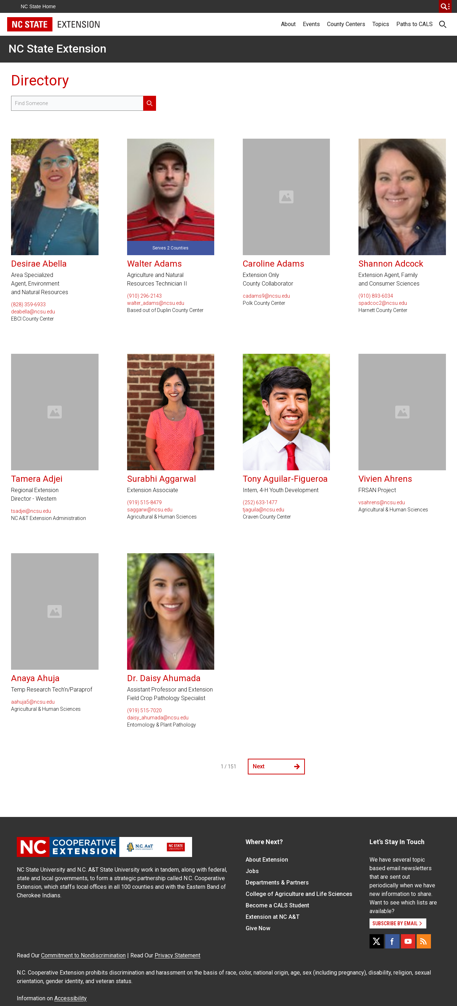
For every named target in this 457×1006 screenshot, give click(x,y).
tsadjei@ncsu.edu (31, 511)
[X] (377, 941)
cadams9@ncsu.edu (266, 296)
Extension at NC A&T (273, 916)
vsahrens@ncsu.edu (381, 502)
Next (276, 766)
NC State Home (38, 6)
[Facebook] (392, 941)
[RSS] (424, 941)
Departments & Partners (277, 882)
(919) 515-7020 (144, 710)
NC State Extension (57, 48)
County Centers (346, 24)
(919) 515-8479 (144, 502)
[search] (445, 6)
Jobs (252, 871)
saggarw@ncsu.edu (149, 509)
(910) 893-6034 (375, 296)
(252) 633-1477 (260, 502)
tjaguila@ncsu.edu (263, 509)
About (288, 24)
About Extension (267, 859)
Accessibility (70, 998)
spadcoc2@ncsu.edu (382, 303)
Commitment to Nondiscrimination (83, 955)
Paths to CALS (414, 24)
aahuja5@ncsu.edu (33, 702)
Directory (40, 80)
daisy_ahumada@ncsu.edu (158, 717)
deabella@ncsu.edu (33, 311)
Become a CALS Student (277, 905)
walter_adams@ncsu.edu (155, 303)
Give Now (258, 928)
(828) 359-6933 (28, 304)
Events (311, 24)
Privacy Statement (177, 955)
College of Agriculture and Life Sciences (299, 894)
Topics (380, 24)
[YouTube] (408, 941)
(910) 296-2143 (144, 296)
